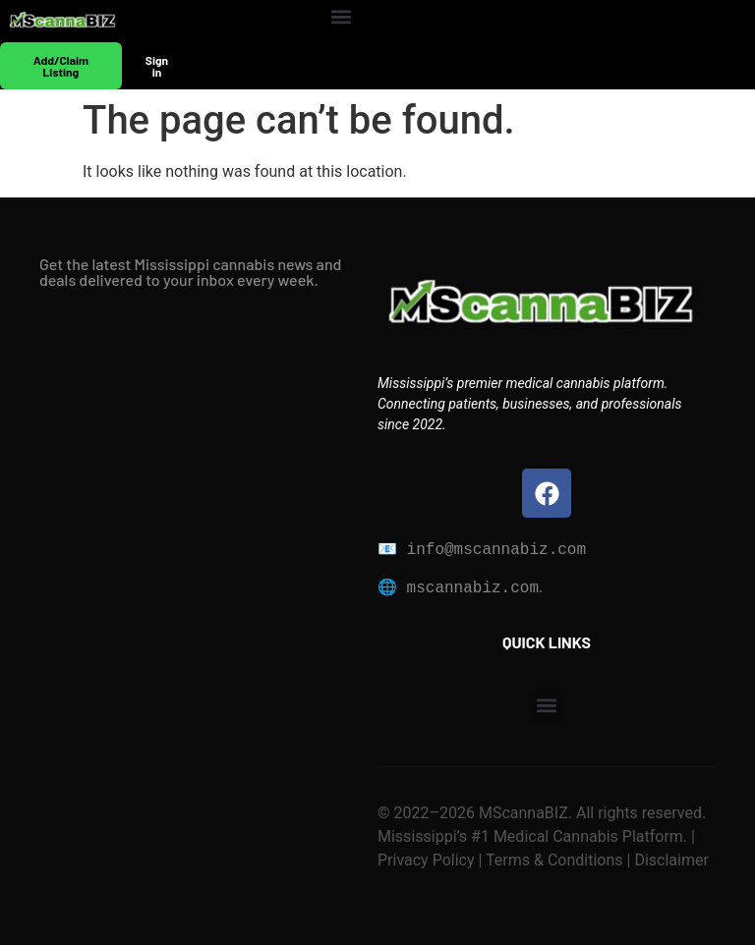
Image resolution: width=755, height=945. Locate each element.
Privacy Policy (426, 860)
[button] (341, 16)
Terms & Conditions (554, 860)
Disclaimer (669, 860)
